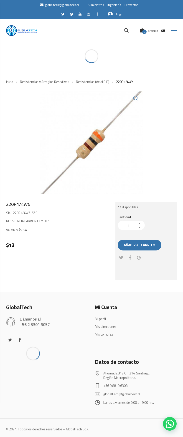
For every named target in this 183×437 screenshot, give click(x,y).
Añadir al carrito (139, 245)
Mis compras (104, 334)
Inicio (9, 81)
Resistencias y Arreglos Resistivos (44, 81)
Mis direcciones (106, 326)
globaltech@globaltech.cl (59, 5)
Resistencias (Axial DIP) (92, 81)
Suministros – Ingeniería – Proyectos (113, 5)
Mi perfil (101, 319)
